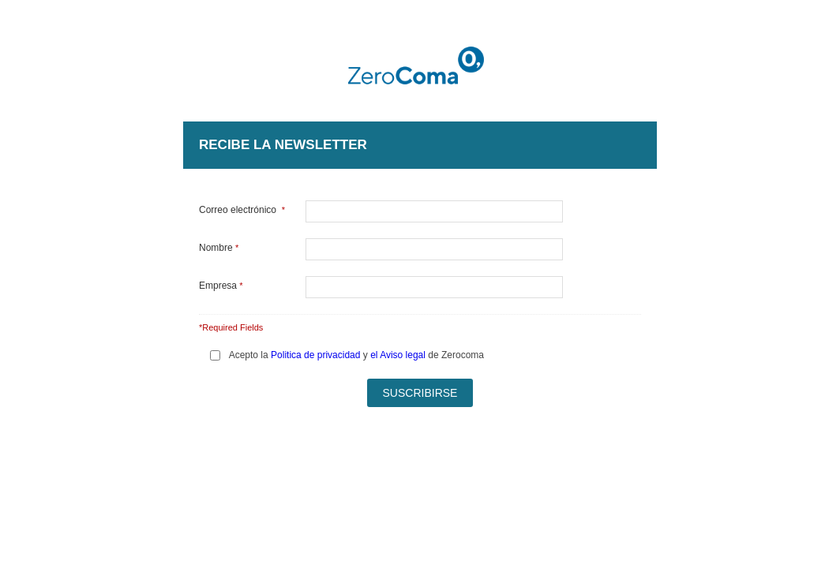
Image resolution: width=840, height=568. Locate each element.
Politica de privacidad (315, 355)
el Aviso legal (398, 355)
